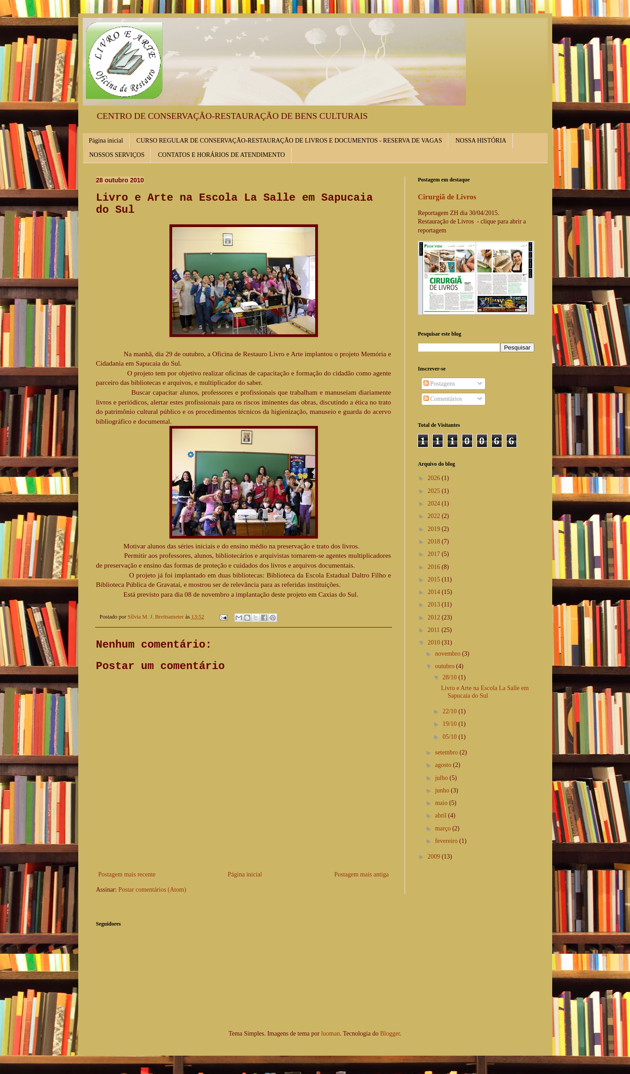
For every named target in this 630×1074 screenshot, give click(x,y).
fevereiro (447, 841)
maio (442, 803)
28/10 (450, 677)
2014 (434, 592)
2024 (434, 503)
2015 (434, 579)
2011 (434, 630)
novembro (448, 653)
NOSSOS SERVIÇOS (117, 155)
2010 (434, 642)
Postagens (439, 383)
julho (442, 778)
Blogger (390, 1033)
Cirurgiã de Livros (447, 197)
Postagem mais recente (127, 874)
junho (443, 790)
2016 (434, 567)
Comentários (442, 399)
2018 (434, 541)
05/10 (450, 736)
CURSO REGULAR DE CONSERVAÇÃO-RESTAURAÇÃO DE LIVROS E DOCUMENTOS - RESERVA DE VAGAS (289, 140)
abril (441, 815)
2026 (434, 478)
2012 (434, 617)
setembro (447, 752)
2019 (434, 529)
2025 (434, 491)
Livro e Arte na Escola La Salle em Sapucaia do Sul (485, 692)
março (443, 828)
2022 (434, 516)
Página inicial (106, 140)
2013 (434, 604)
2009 (434, 856)
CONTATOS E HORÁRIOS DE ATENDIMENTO (221, 155)
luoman (330, 1033)
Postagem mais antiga (361, 874)
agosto (444, 765)
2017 (434, 554)
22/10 (450, 711)
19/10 (450, 723)
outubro (445, 666)
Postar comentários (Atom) (152, 889)
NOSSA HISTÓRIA (480, 140)
